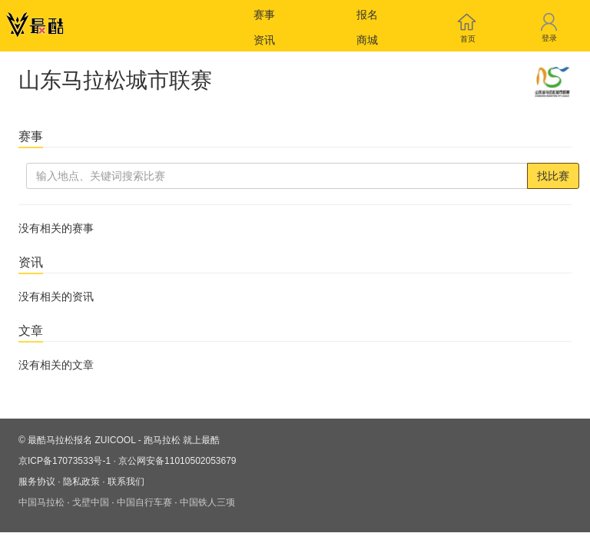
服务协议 (36, 481)
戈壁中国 (90, 502)
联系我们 (126, 481)
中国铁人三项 (207, 502)
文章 (30, 330)
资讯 (264, 40)
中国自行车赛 (144, 502)
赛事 (264, 14)
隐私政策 (81, 481)
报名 (367, 14)
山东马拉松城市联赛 (115, 80)
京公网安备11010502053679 (177, 460)
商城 (367, 40)
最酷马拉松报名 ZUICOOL (81, 440)
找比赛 (553, 176)
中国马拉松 (41, 502)
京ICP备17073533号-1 (64, 460)
